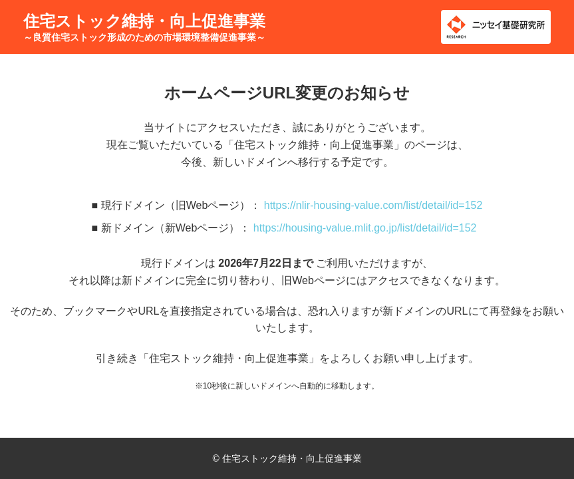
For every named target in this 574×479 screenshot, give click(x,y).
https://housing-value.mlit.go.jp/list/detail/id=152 (365, 228)
